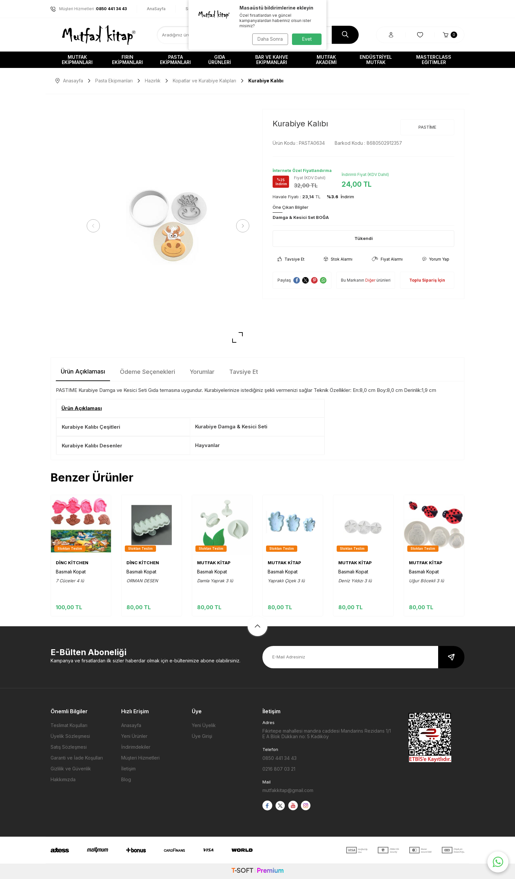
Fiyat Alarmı (387, 259)
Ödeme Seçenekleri (147, 371)
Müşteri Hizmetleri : (89, 8)
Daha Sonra (269, 39)
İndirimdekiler (135, 747)
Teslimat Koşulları (69, 725)
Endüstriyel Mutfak (376, 59)
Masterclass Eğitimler (433, 59)
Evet (307, 39)
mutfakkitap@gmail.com (287, 790)
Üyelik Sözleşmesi (70, 736)
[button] (94, 225)
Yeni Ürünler (134, 736)
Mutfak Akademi (326, 59)
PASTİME (427, 127)
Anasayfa (69, 80)
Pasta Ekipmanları (175, 59)
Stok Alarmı (338, 259)
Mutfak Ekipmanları (77, 59)
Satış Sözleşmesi (69, 747)
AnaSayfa (156, 8)
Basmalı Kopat (71, 571)
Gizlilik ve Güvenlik (71, 768)
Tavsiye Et (291, 259)
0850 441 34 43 (279, 758)
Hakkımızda (63, 779)
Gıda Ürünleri (219, 59)
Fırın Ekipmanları (127, 59)
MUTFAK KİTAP (214, 562)
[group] (168, 226)
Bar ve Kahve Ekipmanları (271, 59)
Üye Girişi (202, 736)
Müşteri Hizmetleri (140, 758)
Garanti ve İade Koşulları (77, 758)
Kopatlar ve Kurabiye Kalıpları (204, 80)
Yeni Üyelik (204, 725)
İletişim (128, 768)
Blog (126, 779)
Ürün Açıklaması (83, 371)
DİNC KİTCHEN (72, 562)
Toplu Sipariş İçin (427, 280)
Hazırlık (153, 80)
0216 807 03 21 (278, 769)
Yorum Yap (435, 259)
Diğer (370, 280)
